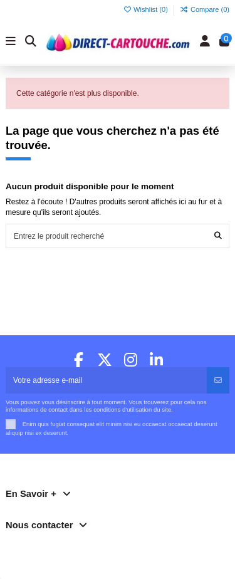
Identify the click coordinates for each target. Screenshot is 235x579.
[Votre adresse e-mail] (106, 380)
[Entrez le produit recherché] (218, 236)
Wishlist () (146, 9)
